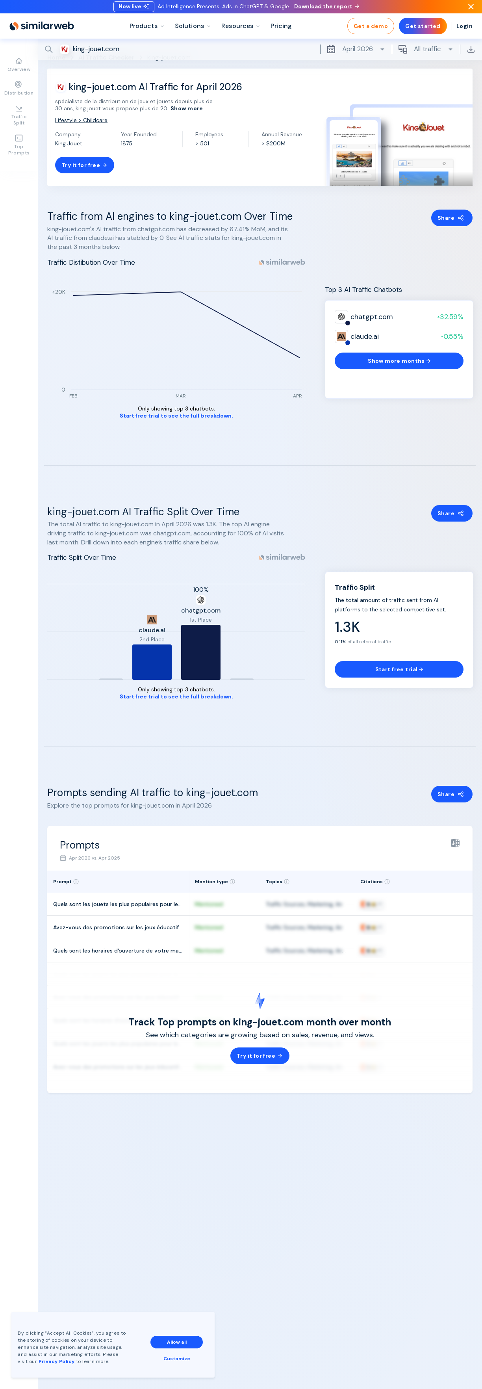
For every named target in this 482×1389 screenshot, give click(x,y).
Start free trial (399, 669)
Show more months (399, 360)
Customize (176, 1358)
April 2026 (356, 54)
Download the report (326, 9)
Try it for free (84, 165)
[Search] (260, 54)
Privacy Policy (57, 1361)
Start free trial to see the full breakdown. (176, 415)
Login (464, 31)
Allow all (177, 1342)
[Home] (41, 31)
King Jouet (68, 143)
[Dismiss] (471, 9)
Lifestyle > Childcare (81, 120)
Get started (423, 31)
